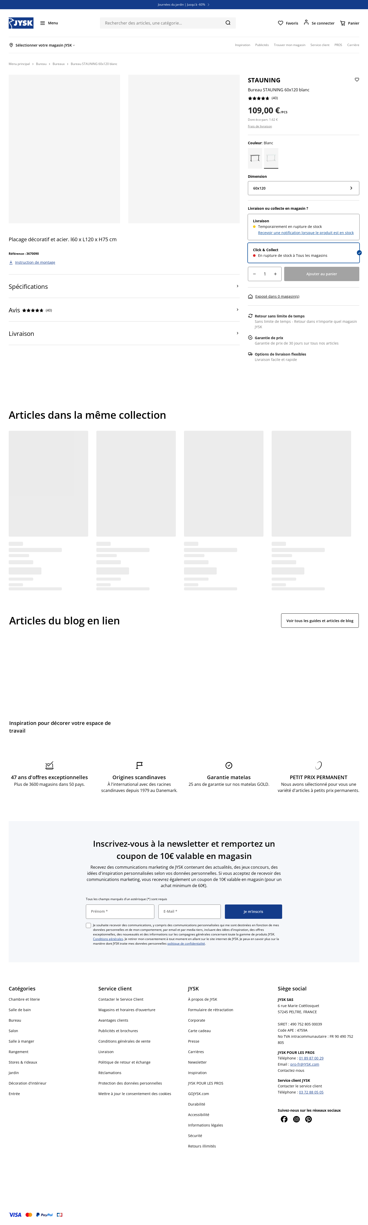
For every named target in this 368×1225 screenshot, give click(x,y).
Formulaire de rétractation (210, 1009)
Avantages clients (113, 1020)
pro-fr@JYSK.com (304, 1064)
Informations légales (205, 1125)
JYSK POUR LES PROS (205, 1083)
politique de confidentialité (186, 943)
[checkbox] (88, 925)
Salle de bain (20, 1009)
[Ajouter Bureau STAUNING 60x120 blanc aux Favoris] (356, 84)
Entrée (14, 1093)
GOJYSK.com (198, 1093)
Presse (193, 1041)
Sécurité (195, 1135)
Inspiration (197, 1072)
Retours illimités (202, 1146)
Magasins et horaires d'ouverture (126, 1009)
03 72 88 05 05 (311, 1092)
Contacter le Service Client (120, 999)
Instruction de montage (35, 262)
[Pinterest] (308, 1119)
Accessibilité (198, 1114)
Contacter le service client (300, 1086)
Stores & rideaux (23, 1062)
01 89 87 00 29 (311, 1058)
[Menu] (49, 23)
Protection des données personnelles (130, 1083)
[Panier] (349, 23)
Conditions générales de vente (124, 1041)
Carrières (196, 1051)
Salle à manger (21, 1041)
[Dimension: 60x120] (303, 188)
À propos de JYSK (202, 999)
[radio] (303, 227)
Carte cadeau (199, 1030)
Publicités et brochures (118, 1030)
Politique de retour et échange (124, 1062)
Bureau (15, 1020)
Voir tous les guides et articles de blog (319, 620)
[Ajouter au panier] (321, 274)
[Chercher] (228, 22)
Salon (13, 1030)
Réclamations (109, 1072)
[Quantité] (264, 274)
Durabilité (196, 1104)
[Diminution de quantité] (254, 274)
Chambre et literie (24, 999)
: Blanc (260, 142)
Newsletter (197, 1062)
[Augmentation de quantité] (275, 274)
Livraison (106, 1051)
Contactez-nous (291, 1070)
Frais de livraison (260, 126)
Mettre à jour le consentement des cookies (134, 1093)
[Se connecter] (319, 23)
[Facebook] (284, 1119)
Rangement (18, 1051)
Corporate (196, 1020)
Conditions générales (108, 939)
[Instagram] (296, 1119)
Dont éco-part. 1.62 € (263, 119)
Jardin (14, 1072)
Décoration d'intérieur (28, 1083)
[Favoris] (288, 23)
